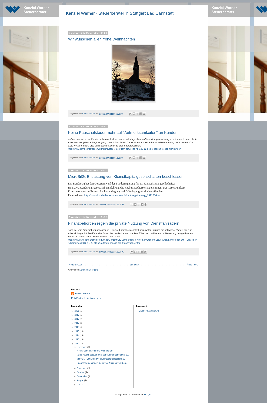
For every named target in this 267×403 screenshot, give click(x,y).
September (82, 376)
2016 (77, 327)
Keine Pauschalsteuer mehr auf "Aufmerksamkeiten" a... (102, 355)
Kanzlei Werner (82, 293)
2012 (77, 343)
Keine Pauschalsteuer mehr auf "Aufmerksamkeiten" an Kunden (122, 132)
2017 (77, 323)
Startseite (134, 265)
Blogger (147, 394)
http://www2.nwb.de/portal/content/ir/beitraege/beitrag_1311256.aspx (123, 195)
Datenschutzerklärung (149, 311)
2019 (77, 315)
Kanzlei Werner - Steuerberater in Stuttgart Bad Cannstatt (119, 13)
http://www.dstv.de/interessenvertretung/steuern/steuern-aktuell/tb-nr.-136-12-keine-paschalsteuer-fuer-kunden (124, 149)
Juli (79, 384)
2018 (77, 319)
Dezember (82, 347)
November (82, 368)
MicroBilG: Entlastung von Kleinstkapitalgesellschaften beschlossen (125, 176)
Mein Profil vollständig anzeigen (86, 298)
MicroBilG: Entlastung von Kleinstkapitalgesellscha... (100, 359)
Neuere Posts (75, 265)
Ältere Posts (192, 265)
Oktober (81, 372)
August (80, 380)
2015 (77, 331)
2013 (77, 339)
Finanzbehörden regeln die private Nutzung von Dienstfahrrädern (123, 223)
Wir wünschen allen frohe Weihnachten (101, 39)
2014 (77, 335)
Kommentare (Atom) (88, 270)
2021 (77, 311)
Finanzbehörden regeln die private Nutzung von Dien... (102, 363)
